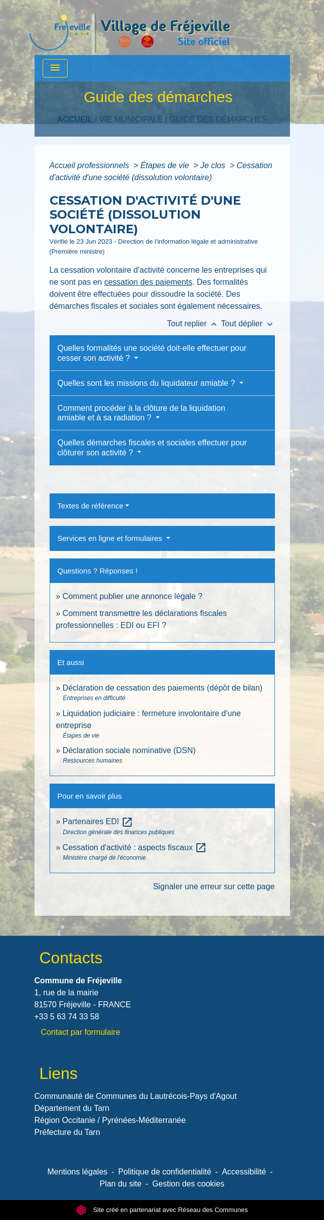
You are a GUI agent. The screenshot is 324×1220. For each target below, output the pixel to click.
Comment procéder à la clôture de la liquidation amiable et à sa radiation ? (141, 413)
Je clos (213, 165)
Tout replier (194, 323)
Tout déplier (247, 323)
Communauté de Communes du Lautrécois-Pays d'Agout (136, 1096)
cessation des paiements (148, 282)
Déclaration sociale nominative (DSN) (129, 750)
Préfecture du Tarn (67, 1132)
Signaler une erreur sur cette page (214, 886)
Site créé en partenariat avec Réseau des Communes (162, 1209)
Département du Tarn (72, 1108)
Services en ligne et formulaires (111, 538)
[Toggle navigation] (55, 68)
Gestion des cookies (188, 1183)
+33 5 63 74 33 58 (67, 1016)
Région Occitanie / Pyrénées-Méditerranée (110, 1120)
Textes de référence (91, 505)
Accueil (75, 119)
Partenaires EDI (98, 821)
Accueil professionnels (91, 165)
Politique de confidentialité (164, 1171)
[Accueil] (129, 27)
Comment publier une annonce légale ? (132, 596)
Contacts (71, 958)
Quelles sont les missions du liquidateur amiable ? (147, 383)
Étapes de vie (165, 165)
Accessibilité (244, 1171)
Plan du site (121, 1183)
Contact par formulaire (80, 1032)
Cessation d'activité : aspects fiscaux (135, 847)
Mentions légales (78, 1171)
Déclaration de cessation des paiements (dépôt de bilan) (162, 688)
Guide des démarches (218, 119)
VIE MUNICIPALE (131, 119)
